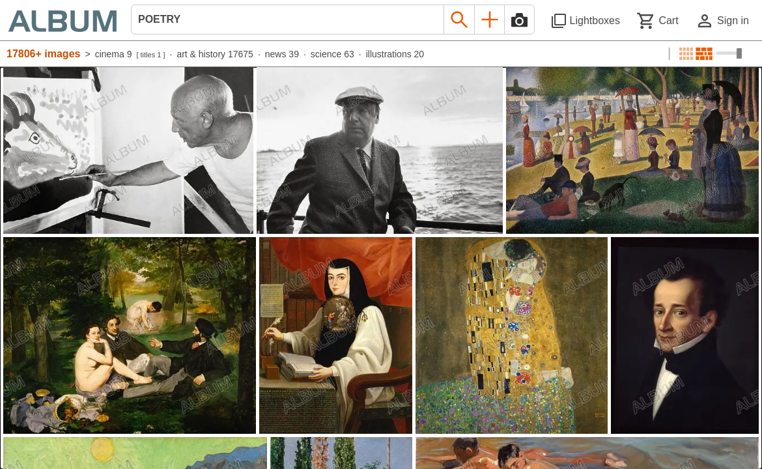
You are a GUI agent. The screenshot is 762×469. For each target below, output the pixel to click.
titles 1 (151, 55)
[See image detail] (128, 150)
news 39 (282, 54)
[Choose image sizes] (728, 53)
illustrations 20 (395, 54)
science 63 (332, 54)
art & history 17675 (214, 54)
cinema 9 (113, 54)
